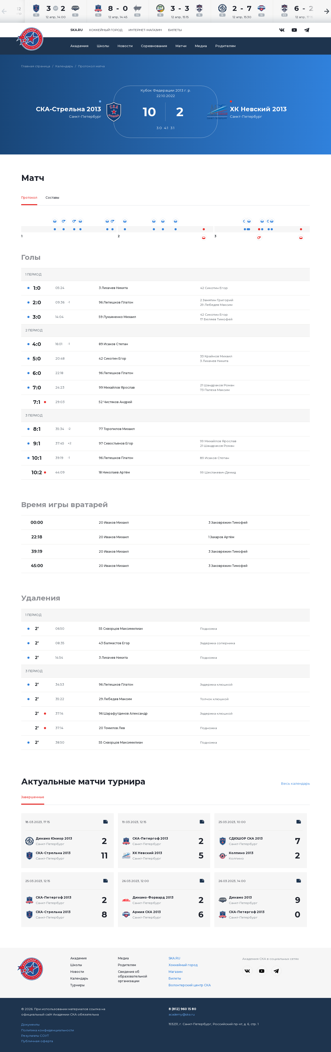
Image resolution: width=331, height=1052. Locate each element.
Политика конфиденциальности (47, 1030)
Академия (79, 46)
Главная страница (35, 66)
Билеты (175, 30)
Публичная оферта (37, 1041)
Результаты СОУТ (35, 1036)
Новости (125, 46)
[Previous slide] (15, 11)
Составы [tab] (52, 197)
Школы (103, 46)
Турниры (77, 985)
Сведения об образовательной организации (132, 976)
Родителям (225, 46)
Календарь (64, 66)
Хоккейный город (105, 30)
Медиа (201, 46)
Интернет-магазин (145, 30)
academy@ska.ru (182, 1014)
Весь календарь (295, 783)
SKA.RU (174, 958)
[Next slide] (315, 11)
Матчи (180, 46)
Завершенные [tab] (32, 797)
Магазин (176, 972)
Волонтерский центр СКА (190, 985)
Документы (30, 1024)
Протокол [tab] (29, 197)
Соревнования (154, 46)
